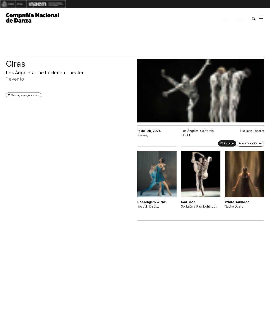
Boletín (225, 18)
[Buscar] (254, 19)
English (240, 18)
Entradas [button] (229, 143)
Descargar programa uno (25, 95)
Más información (248, 143)
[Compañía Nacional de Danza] (32, 18)
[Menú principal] (261, 19)
